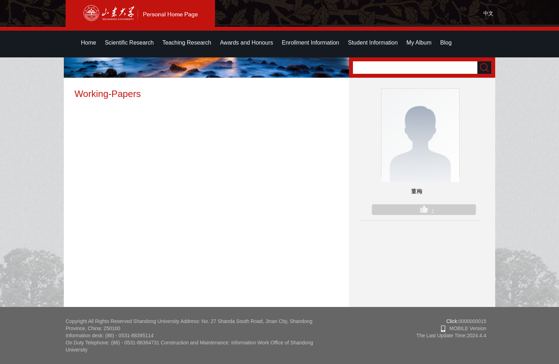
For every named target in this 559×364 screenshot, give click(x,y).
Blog (446, 43)
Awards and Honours (246, 43)
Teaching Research (187, 43)
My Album (418, 43)
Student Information (373, 43)
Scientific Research (129, 43)
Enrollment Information (310, 43)
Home (88, 43)
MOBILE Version (463, 328)
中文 (488, 13)
